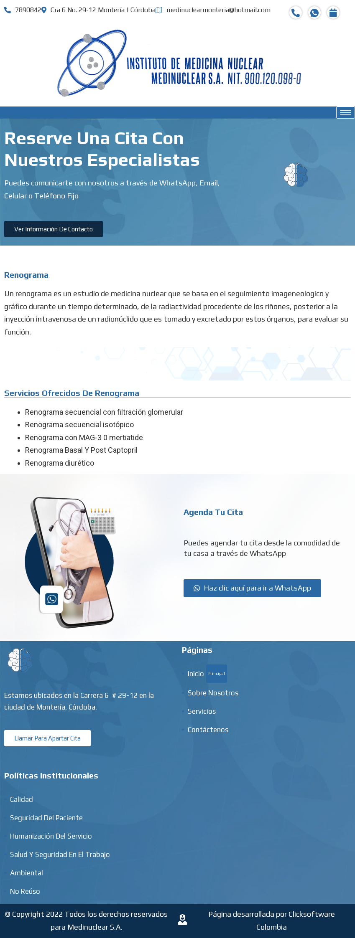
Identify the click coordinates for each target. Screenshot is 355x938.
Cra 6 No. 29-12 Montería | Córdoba (98, 10)
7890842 (22, 10)
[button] (53, 229)
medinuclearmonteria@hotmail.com (213, 10)
